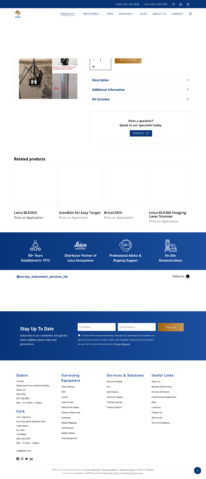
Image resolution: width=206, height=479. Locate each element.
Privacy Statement (122, 344)
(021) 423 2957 (23, 438)
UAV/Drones (68, 427)
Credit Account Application (164, 396)
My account (157, 417)
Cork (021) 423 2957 (156, 4)
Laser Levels (68, 402)
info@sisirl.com (23, 450)
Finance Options (114, 407)
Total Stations (68, 386)
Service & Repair (115, 381)
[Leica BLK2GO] (35, 186)
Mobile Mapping (69, 422)
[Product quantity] (100, 60)
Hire (109, 386)
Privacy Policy (113, 473)
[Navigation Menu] (190, 13)
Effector (150, 469)
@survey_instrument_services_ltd (41, 276)
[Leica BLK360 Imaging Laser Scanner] (170, 186)
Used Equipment (69, 438)
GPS (64, 391)
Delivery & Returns (161, 391)
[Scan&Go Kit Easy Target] (80, 186)
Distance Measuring (71, 412)
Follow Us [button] (181, 276)
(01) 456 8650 (22, 398)
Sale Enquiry (112, 391)
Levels (65, 396)
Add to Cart (128, 59)
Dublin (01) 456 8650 (127, 4)
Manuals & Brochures (162, 386)
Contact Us (141, 133)
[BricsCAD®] (125, 186)
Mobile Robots (68, 433)
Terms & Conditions (161, 422)
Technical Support (115, 396)
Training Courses (114, 402)
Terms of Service (130, 473)
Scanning (66, 417)
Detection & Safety (70, 407)
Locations (156, 407)
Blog (154, 402)
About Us (156, 381)
